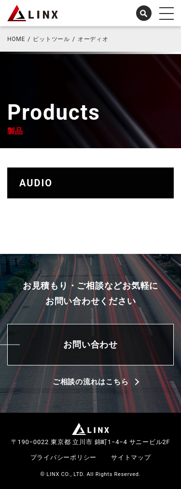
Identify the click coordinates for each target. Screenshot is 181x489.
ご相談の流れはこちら (91, 381)
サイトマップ (131, 457)
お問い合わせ (90, 344)
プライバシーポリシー (63, 457)
